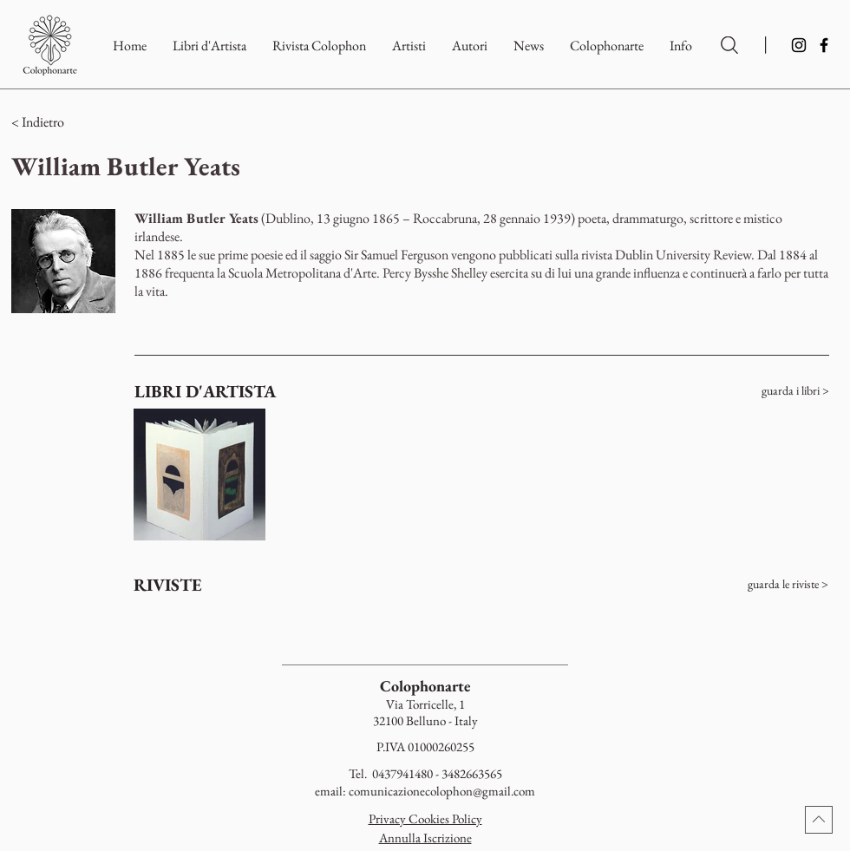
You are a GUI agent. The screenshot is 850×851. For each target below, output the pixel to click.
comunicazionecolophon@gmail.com (442, 790)
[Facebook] (824, 45)
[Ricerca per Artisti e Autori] (729, 45)
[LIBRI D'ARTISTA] (206, 391)
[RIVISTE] (200, 585)
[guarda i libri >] (762, 391)
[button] (607, 45)
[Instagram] (798, 45)
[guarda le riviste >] (761, 585)
